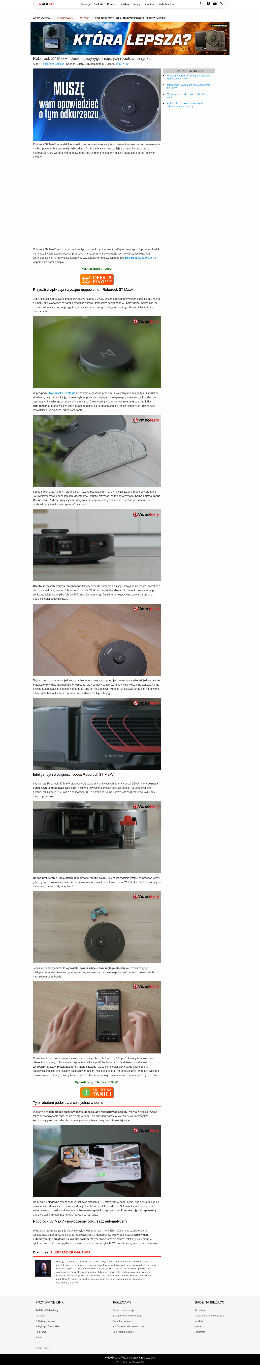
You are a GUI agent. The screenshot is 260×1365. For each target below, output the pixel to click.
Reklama (40, 1315)
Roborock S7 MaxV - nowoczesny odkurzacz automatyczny (185, 105)
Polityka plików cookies (47, 1326)
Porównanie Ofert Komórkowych (129, 1326)
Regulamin (41, 1332)
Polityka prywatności (46, 1321)
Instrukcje (150, 4)
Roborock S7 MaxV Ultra (140, 257)
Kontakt (39, 1337)
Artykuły (125, 4)
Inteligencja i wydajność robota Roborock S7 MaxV (189, 86)
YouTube (199, 1321)
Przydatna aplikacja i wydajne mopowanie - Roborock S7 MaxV (190, 77)
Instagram (200, 1332)
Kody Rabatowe (167, 4)
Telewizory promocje (123, 1310)
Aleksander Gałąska (52, 64)
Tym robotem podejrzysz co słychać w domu (187, 96)
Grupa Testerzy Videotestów (209, 1315)
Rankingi (85, 4)
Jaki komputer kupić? (124, 1332)
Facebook (200, 1310)
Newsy (136, 4)
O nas (38, 1342)
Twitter (198, 1326)
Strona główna (65, 18)
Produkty (98, 4)
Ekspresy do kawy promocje (127, 1315)
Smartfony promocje (123, 1321)
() (119, 64)
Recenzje (112, 4)
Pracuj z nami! (42, 1348)
